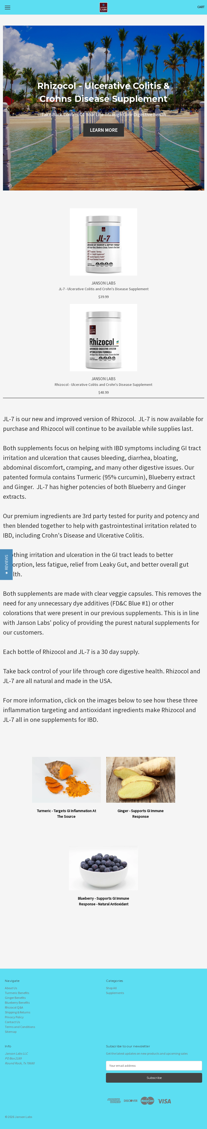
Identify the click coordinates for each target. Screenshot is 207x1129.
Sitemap (10, 1032)
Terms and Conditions (20, 1027)
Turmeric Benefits (17, 993)
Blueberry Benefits (17, 1002)
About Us (11, 988)
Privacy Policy (14, 1017)
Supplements (115, 993)
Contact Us (12, 1022)
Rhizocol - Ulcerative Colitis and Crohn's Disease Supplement (103, 384)
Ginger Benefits (15, 998)
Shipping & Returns (17, 1012)
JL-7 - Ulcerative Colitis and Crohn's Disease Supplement (103, 288)
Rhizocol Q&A (14, 1007)
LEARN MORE (104, 130)
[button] (6, 564)
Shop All (111, 988)
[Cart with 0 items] (201, 7)
